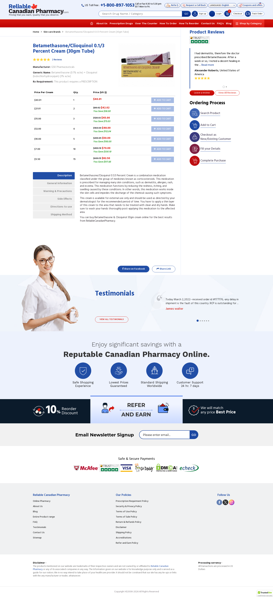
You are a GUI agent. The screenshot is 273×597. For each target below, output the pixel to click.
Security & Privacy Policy (129, 506)
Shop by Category (251, 23)
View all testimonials (112, 319)
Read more (207, 65)
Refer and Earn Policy (127, 543)
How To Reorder (189, 23)
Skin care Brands (52, 32)
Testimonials (39, 527)
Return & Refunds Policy (128, 522)
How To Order (168, 23)
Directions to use (60, 210)
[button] (265, 593)
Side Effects (63, 201)
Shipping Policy (123, 532)
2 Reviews (57, 60)
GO (186, 13)
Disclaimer (121, 527)
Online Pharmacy (41, 501)
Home (36, 32)
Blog (229, 23)
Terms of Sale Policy (126, 517)
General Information (58, 184)
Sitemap (37, 538)
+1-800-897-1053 (117, 5)
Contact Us (208, 23)
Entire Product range (44, 517)
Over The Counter (146, 23)
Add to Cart (162, 100)
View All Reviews (227, 93)
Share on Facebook (133, 269)
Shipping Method (60, 218)
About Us (101, 23)
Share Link (164, 269)
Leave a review (202, 93)
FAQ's (220, 23)
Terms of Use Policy (126, 511)
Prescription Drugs (121, 23)
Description (63, 176)
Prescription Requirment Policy (132, 501)
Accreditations (123, 538)
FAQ (35, 522)
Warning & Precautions (56, 193)
